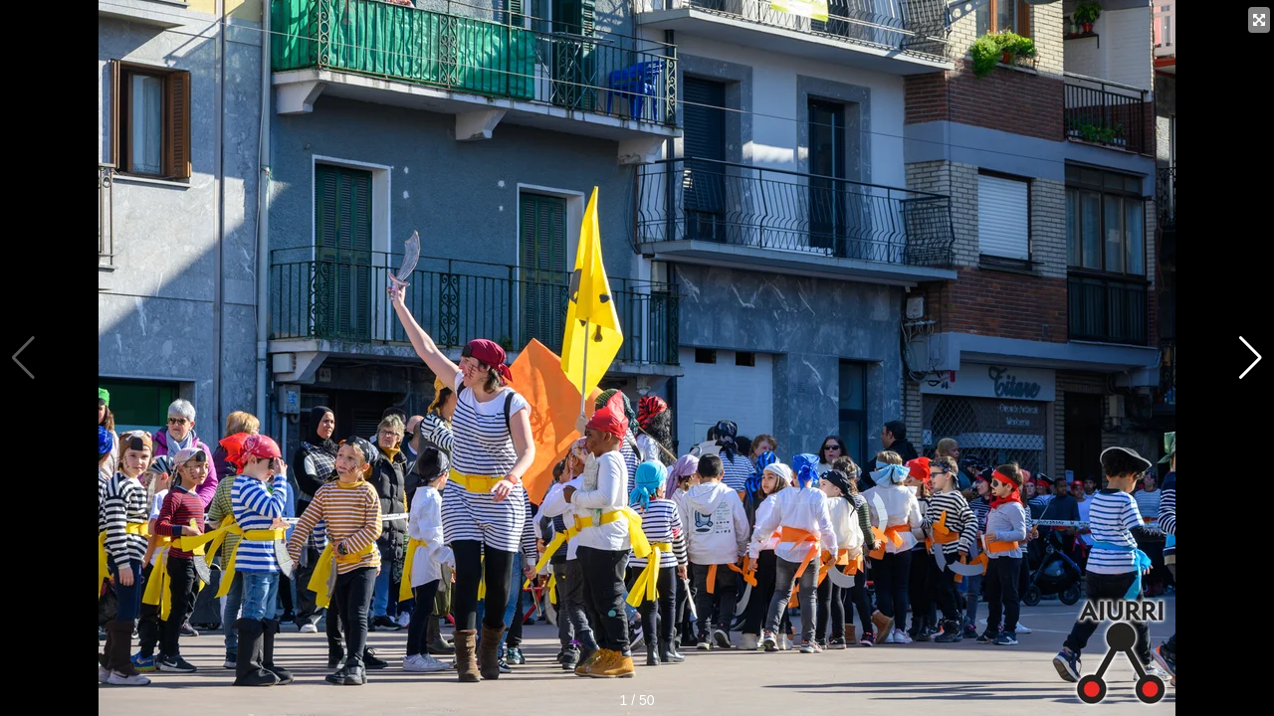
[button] (1250, 358)
